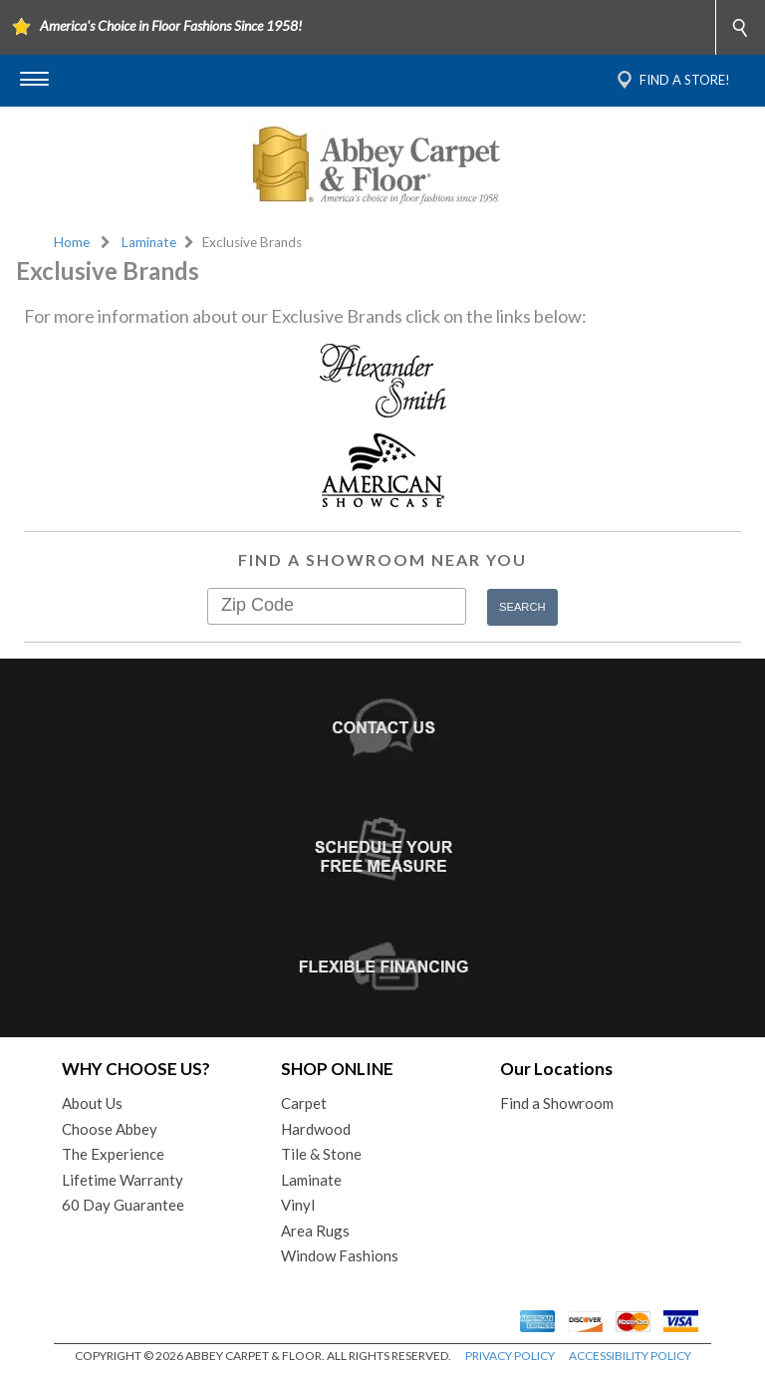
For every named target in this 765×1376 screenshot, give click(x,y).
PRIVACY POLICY (510, 1355)
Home (72, 242)
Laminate (149, 242)
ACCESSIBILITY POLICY (630, 1355)
